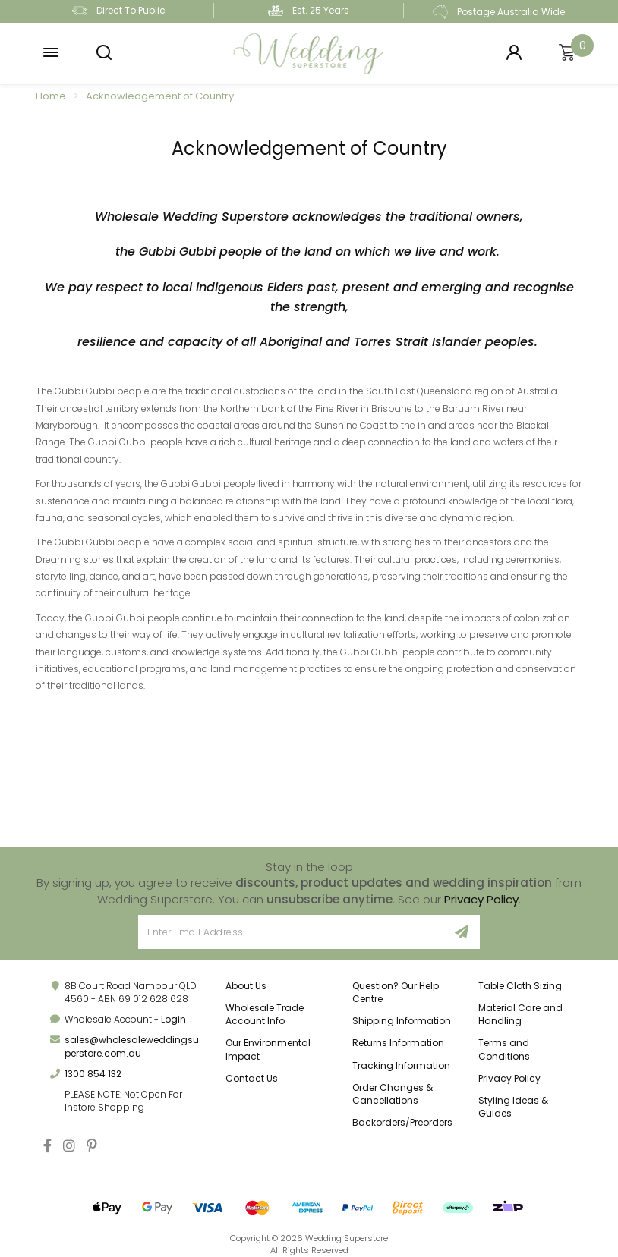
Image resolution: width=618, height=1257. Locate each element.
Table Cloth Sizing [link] (520, 985)
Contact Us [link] (251, 1078)
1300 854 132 (93, 1073)
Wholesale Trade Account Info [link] (264, 1014)
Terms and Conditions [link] (504, 1049)
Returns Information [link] (398, 1042)
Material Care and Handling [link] (520, 1014)
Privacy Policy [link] (509, 1078)
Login (173, 1019)
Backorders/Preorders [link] (402, 1122)
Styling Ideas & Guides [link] (513, 1107)
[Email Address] (291, 932)
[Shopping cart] (567, 53)
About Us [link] (245, 985)
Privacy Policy (481, 899)
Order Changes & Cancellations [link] (392, 1094)
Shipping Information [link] (401, 1020)
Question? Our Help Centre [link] (395, 992)
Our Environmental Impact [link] (268, 1049)
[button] (50, 53)
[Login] (514, 53)
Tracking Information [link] (401, 1065)
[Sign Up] (462, 932)
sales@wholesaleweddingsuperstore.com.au (132, 1046)
